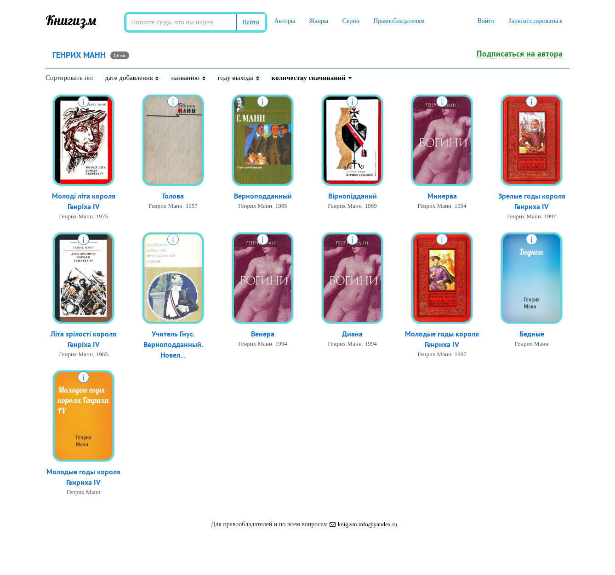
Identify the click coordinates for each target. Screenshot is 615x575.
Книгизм (71, 20)
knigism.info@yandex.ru (364, 524)
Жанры (318, 20)
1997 (550, 216)
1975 (102, 216)
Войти (485, 20)
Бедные (531, 333)
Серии (350, 20)
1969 (371, 205)
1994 (461, 205)
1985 (281, 205)
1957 (192, 205)
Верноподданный (263, 195)
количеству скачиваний (312, 77)
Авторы (284, 20)
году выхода (239, 77)
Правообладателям (398, 20)
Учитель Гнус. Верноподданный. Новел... (173, 344)
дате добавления (132, 77)
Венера (262, 333)
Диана (352, 333)
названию (188, 77)
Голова (173, 195)
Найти (250, 22)
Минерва (442, 195)
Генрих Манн (76, 216)
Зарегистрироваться (535, 20)
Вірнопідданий (352, 195)
